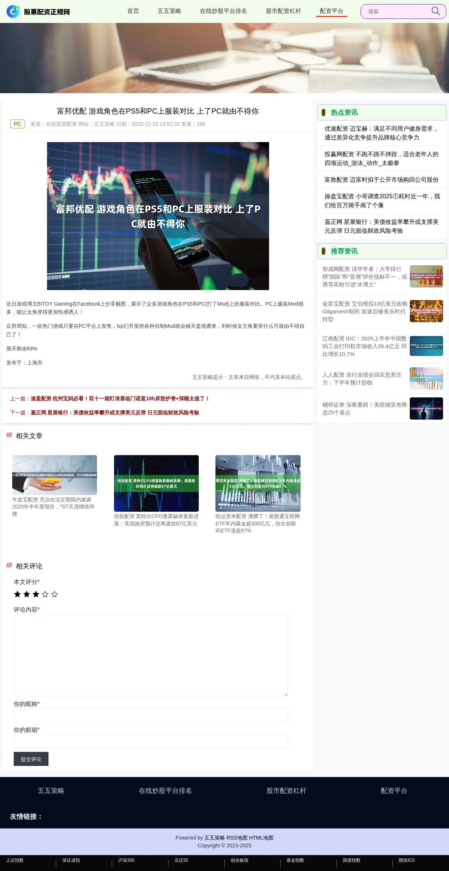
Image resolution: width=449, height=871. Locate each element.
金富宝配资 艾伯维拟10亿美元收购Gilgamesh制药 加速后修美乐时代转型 (365, 311)
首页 (133, 11)
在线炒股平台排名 (223, 11)
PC (17, 124)
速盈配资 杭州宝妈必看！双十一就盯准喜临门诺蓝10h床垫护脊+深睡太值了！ (120, 398)
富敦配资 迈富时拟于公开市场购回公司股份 (382, 179)
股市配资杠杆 (283, 11)
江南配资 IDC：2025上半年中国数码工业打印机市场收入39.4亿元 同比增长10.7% (364, 346)
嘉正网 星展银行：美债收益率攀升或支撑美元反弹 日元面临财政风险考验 (115, 413)
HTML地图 (261, 838)
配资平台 (332, 11)
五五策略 (169, 11)
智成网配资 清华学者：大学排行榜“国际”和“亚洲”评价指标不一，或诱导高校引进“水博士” (365, 276)
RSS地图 (237, 838)
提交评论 (31, 759)
